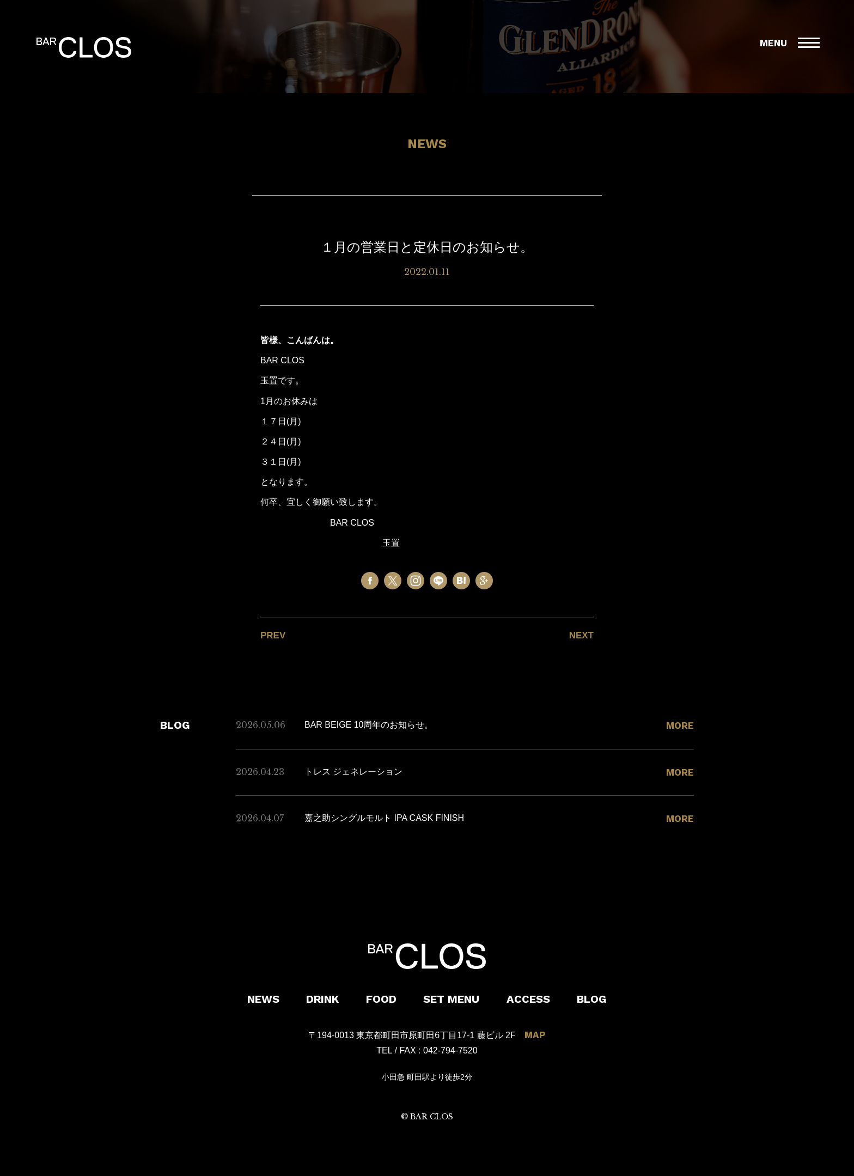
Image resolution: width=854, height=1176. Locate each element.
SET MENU (451, 999)
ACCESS (528, 999)
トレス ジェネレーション (353, 771)
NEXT (581, 635)
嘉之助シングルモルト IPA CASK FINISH (384, 817)
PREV (272, 635)
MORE (680, 725)
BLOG (592, 999)
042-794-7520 (450, 1050)
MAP (535, 1034)
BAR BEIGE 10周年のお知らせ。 (369, 724)
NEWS (263, 999)
